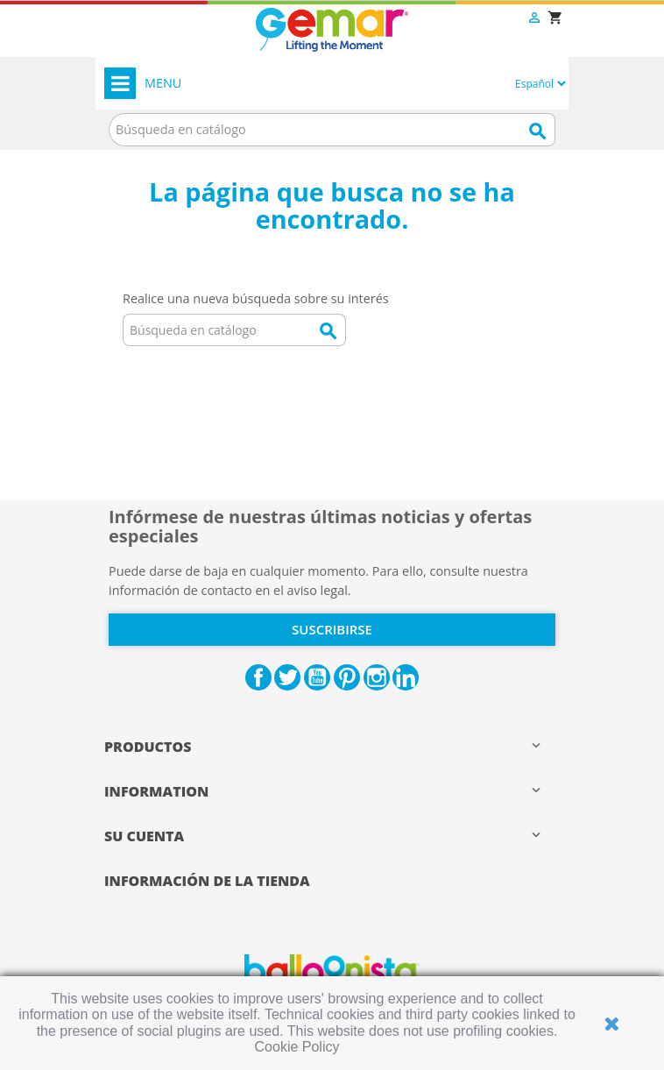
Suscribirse (332, 629)
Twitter (287, 677)
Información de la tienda (207, 880)
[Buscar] (332, 129)
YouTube (317, 677)
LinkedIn (405, 677)
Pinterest (347, 677)
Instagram (377, 677)
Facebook (258, 677)
